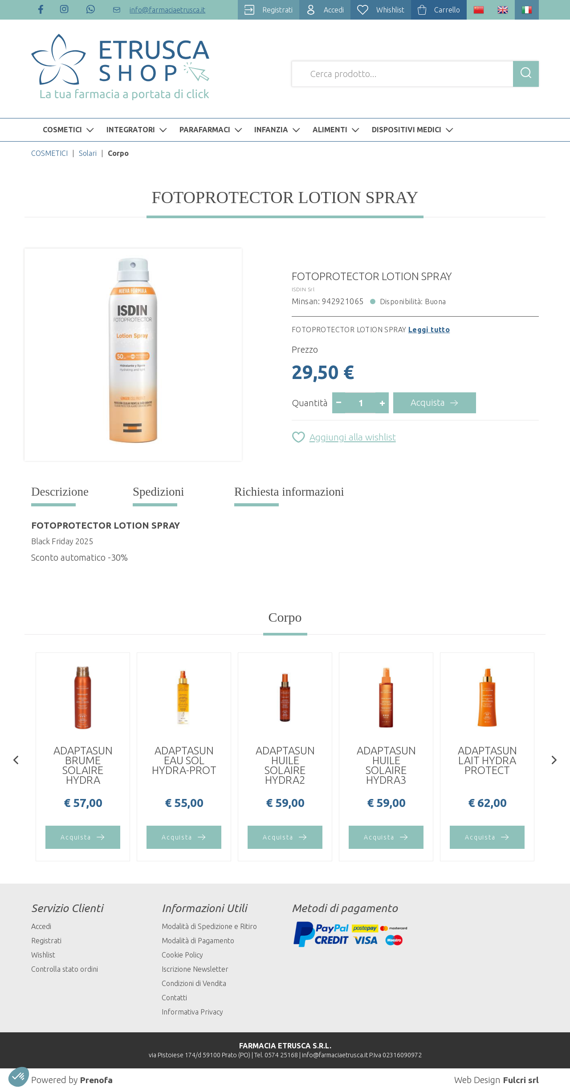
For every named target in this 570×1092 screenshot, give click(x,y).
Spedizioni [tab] (158, 491)
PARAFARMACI (211, 130)
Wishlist (43, 955)
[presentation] (15, 761)
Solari (88, 153)
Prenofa (96, 1080)
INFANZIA (278, 130)
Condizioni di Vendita (194, 983)
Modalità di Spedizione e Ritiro (209, 926)
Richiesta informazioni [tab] (289, 491)
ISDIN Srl (303, 289)
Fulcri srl (521, 1080)
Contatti (174, 998)
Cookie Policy (182, 955)
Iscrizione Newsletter (195, 969)
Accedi (41, 926)
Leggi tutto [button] (429, 330)
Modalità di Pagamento (198, 941)
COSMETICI (69, 130)
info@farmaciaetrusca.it (335, 1055)
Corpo (285, 617)
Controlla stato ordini (64, 969)
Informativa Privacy (192, 1012)
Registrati (46, 941)
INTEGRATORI (137, 130)
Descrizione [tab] (60, 491)
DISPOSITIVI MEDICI (414, 130)
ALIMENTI (337, 130)
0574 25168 (281, 1055)
